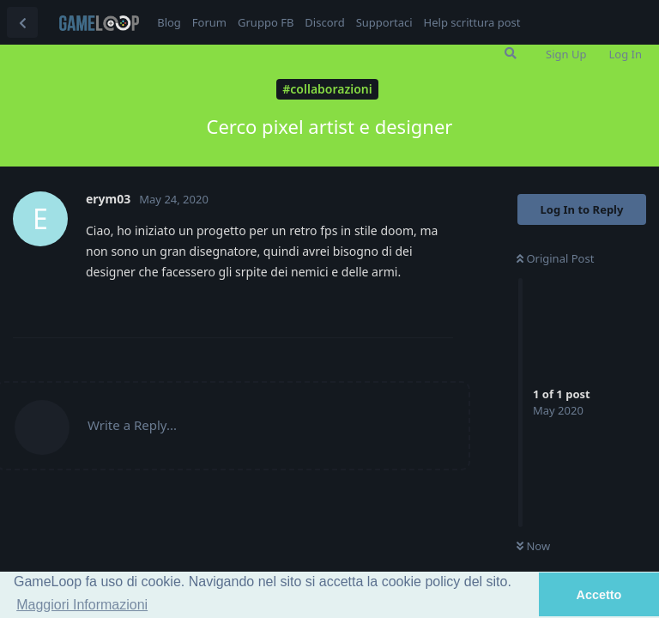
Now (533, 546)
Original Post (555, 258)
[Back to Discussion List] (22, 22)
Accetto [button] (599, 595)
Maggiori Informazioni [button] (82, 604)
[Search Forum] (510, 53)
